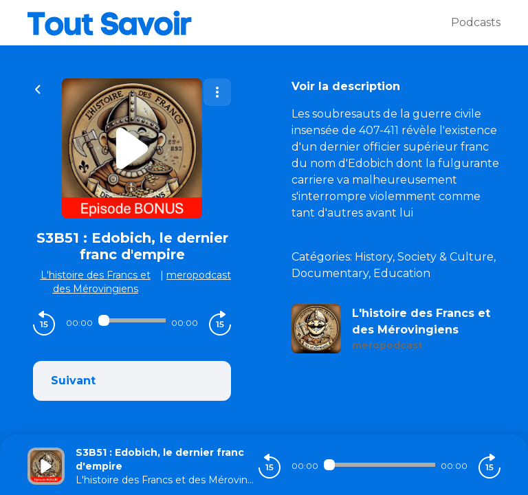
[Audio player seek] (132, 320)
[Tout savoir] (239, 23)
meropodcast (198, 275)
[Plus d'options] (217, 92)
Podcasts (475, 22)
